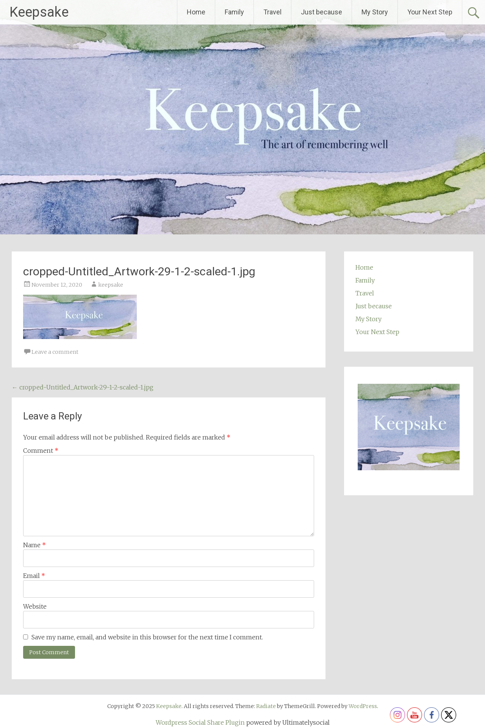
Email (34, 575)
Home (196, 12)
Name (34, 545)
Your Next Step (429, 12)
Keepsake (39, 12)
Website (35, 606)
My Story (374, 12)
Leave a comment (54, 352)
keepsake (110, 284)
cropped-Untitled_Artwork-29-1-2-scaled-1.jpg (82, 387)
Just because (321, 12)
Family (234, 12)
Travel (272, 12)
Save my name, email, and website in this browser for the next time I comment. (147, 637)
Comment (40, 450)
